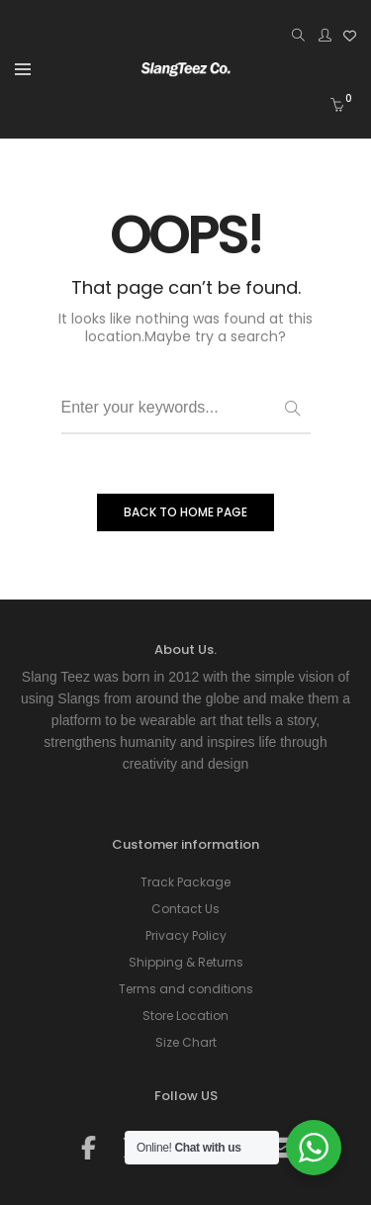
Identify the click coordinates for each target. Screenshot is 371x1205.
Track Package (185, 882)
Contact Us (185, 908)
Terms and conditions (186, 988)
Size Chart (186, 1042)
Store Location (185, 1015)
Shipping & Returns (186, 962)
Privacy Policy (186, 935)
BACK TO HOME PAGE (185, 512)
